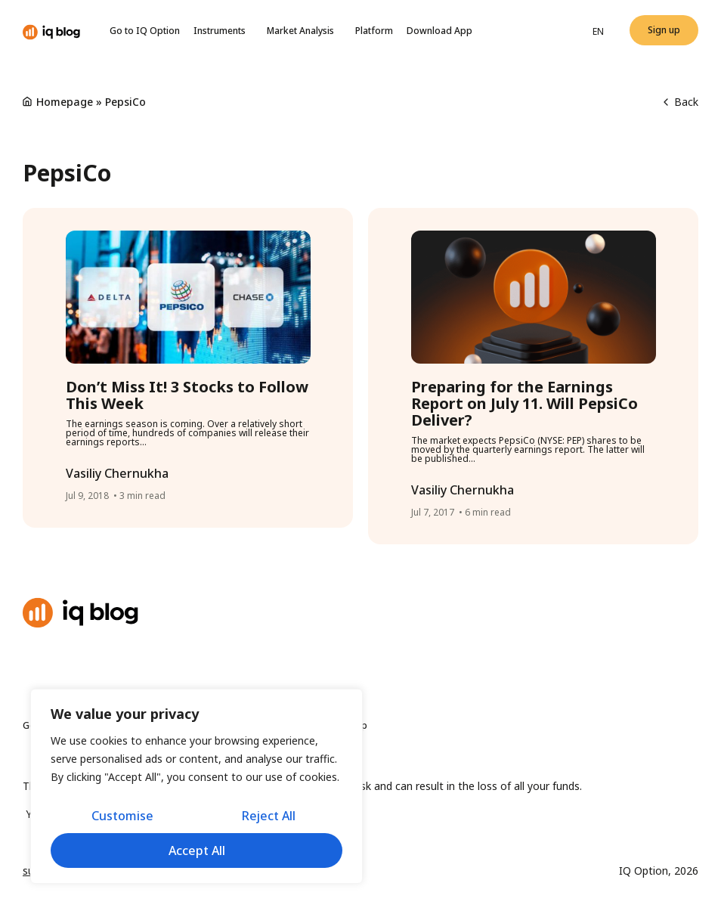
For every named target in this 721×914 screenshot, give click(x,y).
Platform (374, 30)
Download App (439, 30)
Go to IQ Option (145, 30)
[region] (196, 786)
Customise (122, 815)
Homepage (64, 101)
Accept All (197, 850)
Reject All (269, 815)
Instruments (223, 31)
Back (681, 101)
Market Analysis (304, 31)
